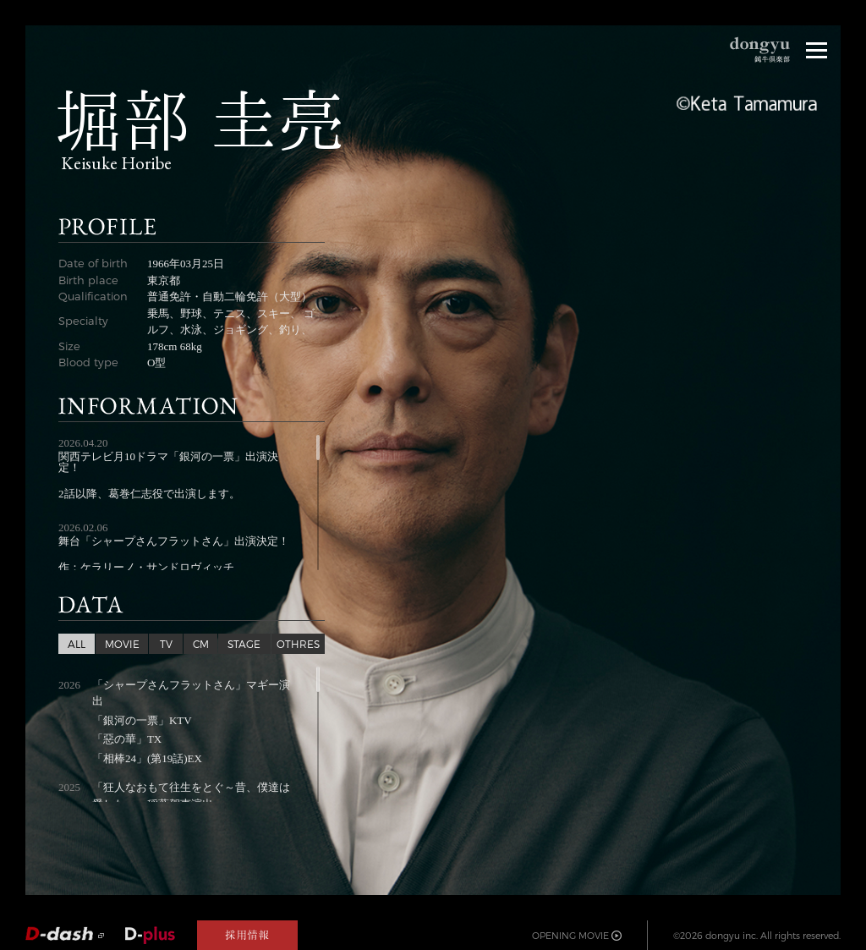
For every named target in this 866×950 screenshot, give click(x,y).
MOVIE (122, 644)
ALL (76, 644)
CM (201, 644)
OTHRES (298, 644)
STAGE (243, 644)
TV (166, 644)
